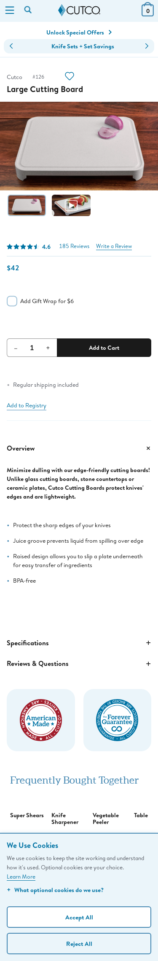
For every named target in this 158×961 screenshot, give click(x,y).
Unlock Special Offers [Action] (79, 32)
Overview (79, 448)
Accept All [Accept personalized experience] (79, 917)
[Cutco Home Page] (79, 10)
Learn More (21, 876)
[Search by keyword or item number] (28, 10)
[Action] (69, 77)
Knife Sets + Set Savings (82, 46)
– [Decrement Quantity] (16, 347)
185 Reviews (74, 246)
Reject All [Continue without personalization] (79, 944)
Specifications (79, 643)
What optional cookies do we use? (55, 890)
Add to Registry (26, 405)
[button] (11, 46)
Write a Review (114, 246)
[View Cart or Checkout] (148, 13)
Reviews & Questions (79, 664)
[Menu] (9, 11)
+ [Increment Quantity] (48, 347)
